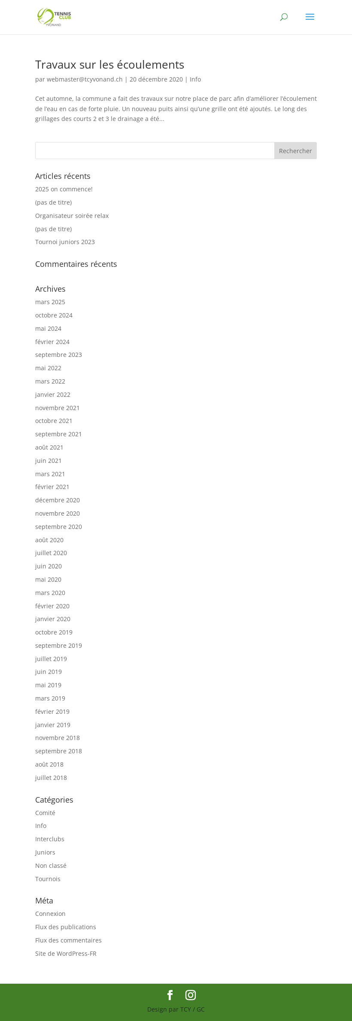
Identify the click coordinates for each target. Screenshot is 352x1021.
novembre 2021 (57, 408)
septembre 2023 (58, 354)
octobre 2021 (54, 421)
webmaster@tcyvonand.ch (85, 79)
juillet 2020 (51, 553)
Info (195, 79)
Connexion (50, 913)
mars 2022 (50, 381)
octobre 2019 (54, 632)
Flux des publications (65, 927)
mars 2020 (50, 593)
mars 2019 (50, 698)
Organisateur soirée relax (72, 215)
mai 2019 (48, 685)
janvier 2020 (52, 619)
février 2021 (52, 487)
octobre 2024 (54, 315)
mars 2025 (50, 302)
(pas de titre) (53, 202)
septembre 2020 (58, 527)
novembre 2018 (57, 738)
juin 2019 (48, 672)
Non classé (51, 865)
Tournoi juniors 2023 (65, 242)
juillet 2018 (51, 777)
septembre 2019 (58, 645)
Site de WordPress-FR (66, 953)
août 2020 (49, 540)
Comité (45, 813)
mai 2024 (48, 328)
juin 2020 (48, 566)
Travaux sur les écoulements (109, 64)
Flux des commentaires (68, 940)
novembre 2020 (57, 513)
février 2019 (52, 711)
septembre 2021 (58, 434)
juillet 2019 (51, 659)
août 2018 (49, 764)
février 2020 (52, 606)
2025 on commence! (64, 189)
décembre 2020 (57, 500)
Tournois (48, 879)
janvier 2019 (52, 725)
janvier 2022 (52, 394)
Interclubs (49, 839)
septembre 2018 (58, 751)
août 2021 (49, 447)
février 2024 (52, 342)
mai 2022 (48, 368)
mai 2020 (48, 579)
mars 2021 (50, 474)
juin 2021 (48, 460)
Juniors (45, 852)
